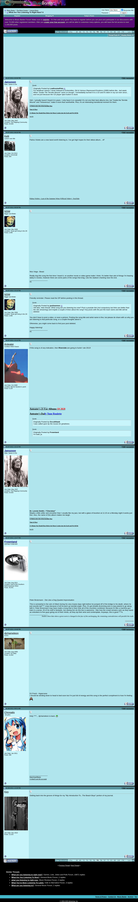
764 (94, 32)
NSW (7, 211)
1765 (122, 32)
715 (84, 32)
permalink (129, 78)
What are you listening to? (22, 885)
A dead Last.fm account (38, 779)
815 (111, 32)
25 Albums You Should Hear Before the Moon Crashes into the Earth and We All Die (54, 113)
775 (108, 32)
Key (6, 791)
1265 (118, 32)
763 (90, 32)
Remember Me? (127, 10)
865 (115, 32)
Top (136, 897)
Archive (130, 897)
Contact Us (112, 897)
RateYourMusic (35, 777)
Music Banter (11, 10)
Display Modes (126, 35)
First (70, 32)
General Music (34, 10)
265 (77, 32)
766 (101, 32)
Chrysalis (9, 712)
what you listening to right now (24, 880)
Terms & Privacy (101, 897)
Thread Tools (113, 35)
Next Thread (75, 865)
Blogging (48, 16)
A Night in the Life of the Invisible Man (41, 106)
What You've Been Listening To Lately (27, 883)
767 (105, 32)
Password (105, 13)
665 (80, 32)
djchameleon (11, 633)
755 (87, 32)
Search (122, 16)
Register (17, 16)
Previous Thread (64, 865)
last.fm (31, 116)
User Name (105, 10)
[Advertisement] (27, 57)
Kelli (6, 136)
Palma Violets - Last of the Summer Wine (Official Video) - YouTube (55, 199)
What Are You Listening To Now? (25, 877)
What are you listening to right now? (26, 875)
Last (129, 32)
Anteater (9, 344)
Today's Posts (89, 16)
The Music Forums (22, 10)
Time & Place (33, 109)
